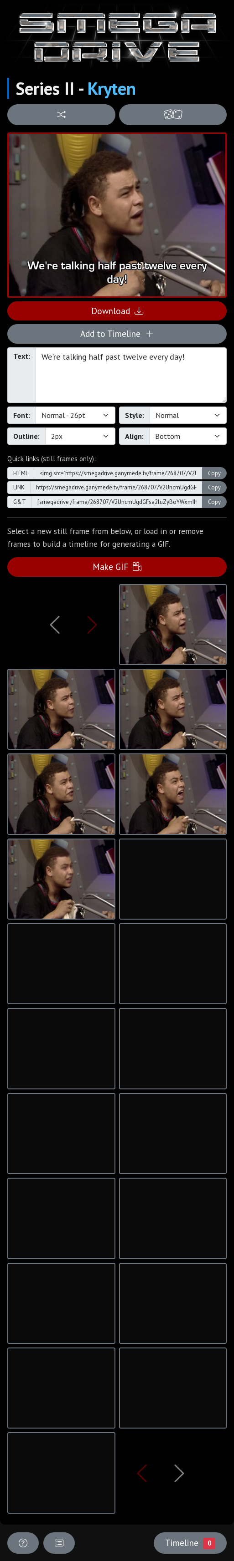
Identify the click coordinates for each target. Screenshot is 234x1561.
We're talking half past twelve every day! (131, 375)
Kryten (112, 88)
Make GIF (117, 566)
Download (117, 310)
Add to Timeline (117, 333)
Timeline (190, 1543)
